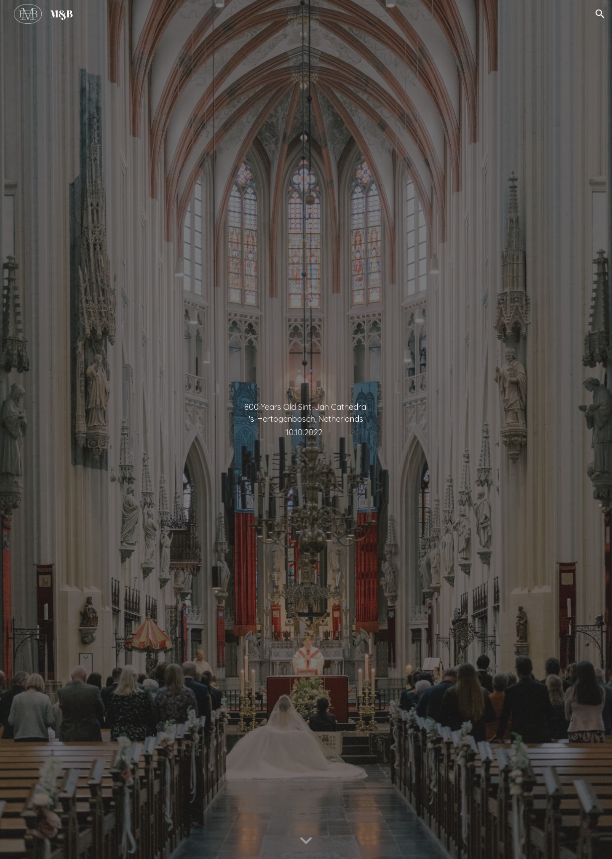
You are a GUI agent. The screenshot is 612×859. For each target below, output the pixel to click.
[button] (600, 14)
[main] (306, 430)
